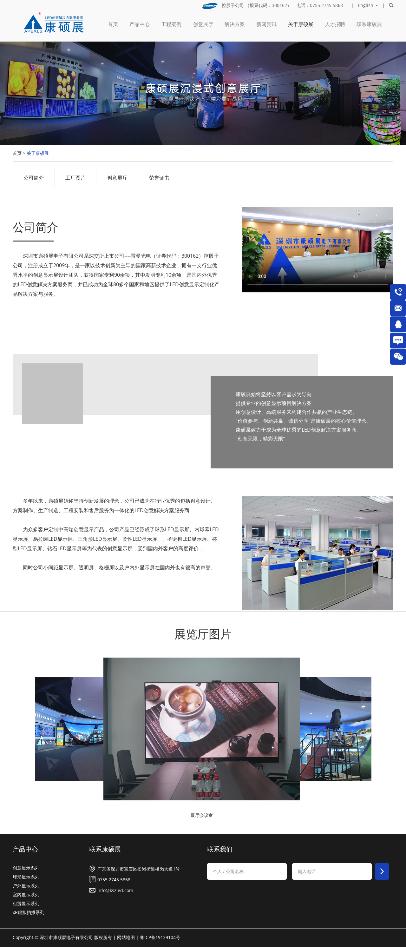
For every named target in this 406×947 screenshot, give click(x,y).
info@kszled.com (115, 890)
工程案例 (171, 24)
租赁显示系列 (26, 903)
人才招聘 (335, 24)
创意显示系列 (26, 868)
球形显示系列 (26, 877)
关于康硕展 (300, 24)
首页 (113, 24)
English (365, 5)
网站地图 (126, 937)
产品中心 (139, 24)
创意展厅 (203, 24)
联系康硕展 (369, 24)
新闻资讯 (266, 24)
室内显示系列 (26, 894)
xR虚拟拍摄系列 (28, 912)
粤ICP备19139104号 (160, 937)
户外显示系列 (26, 886)
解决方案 (235, 24)
